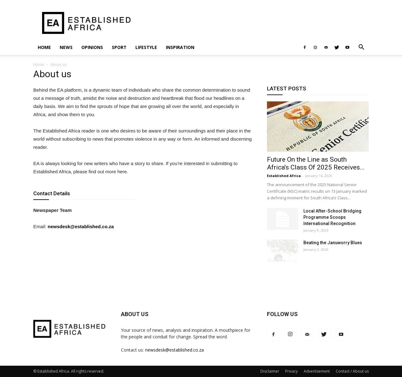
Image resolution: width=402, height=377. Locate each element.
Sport (119, 47)
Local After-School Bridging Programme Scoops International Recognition (332, 217)
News (66, 47)
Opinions (92, 47)
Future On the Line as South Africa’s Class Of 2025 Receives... (316, 163)
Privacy (291, 371)
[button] (361, 48)
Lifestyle (146, 47)
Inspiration (180, 47)
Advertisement (317, 371)
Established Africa (284, 175)
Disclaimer (269, 371)
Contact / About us (352, 371)
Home (44, 47)
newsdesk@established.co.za (81, 226)
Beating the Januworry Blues (332, 242)
